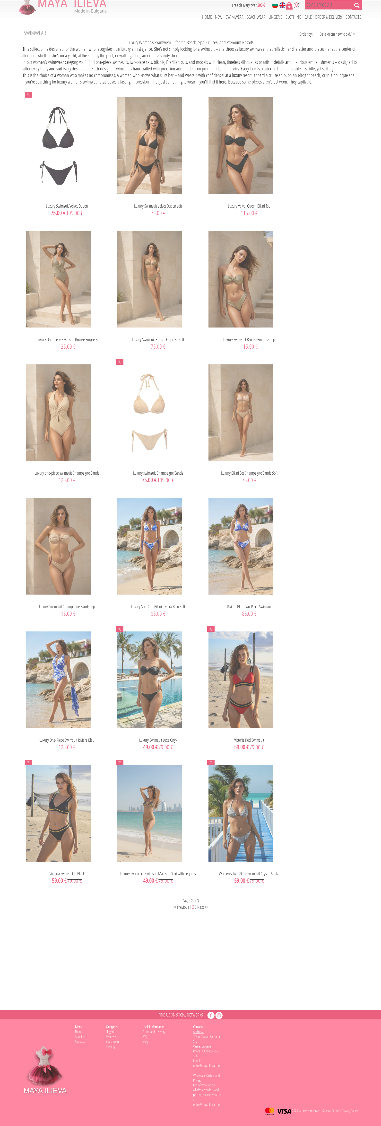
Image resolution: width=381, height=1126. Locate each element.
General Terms (330, 1110)
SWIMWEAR (234, 17)
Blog (145, 1041)
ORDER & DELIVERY (328, 17)
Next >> (202, 907)
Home (78, 1031)
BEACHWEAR (256, 17)
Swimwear (112, 1036)
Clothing (110, 1046)
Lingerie (110, 1031)
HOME (207, 17)
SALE (308, 17)
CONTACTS (353, 17)
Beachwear (112, 1041)
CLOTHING (293, 17)
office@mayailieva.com (207, 1104)
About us (80, 1036)
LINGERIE (275, 17)
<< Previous (181, 907)
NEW (218, 17)
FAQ (145, 1036)
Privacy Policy (350, 1110)
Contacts (80, 1041)
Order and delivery (154, 1031)
